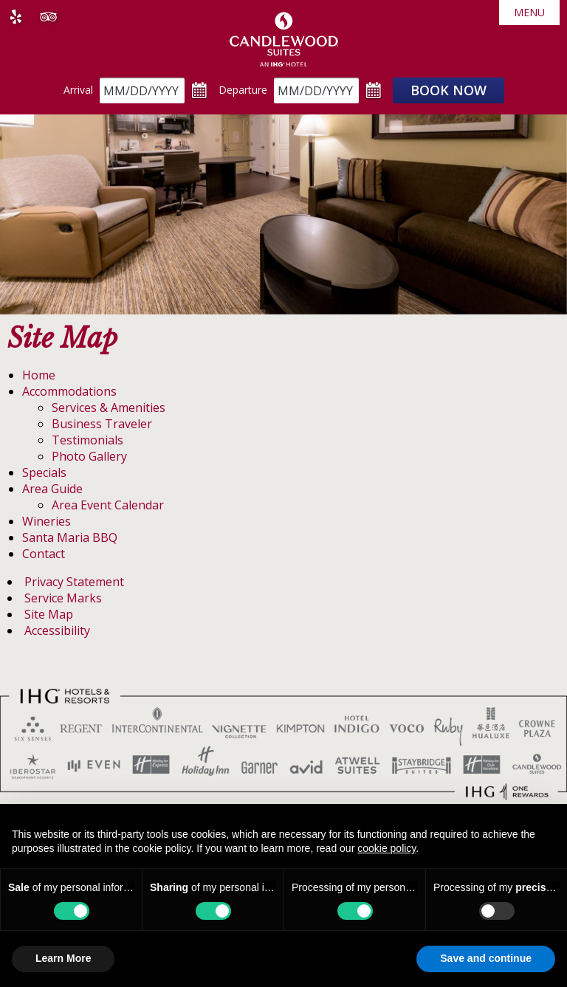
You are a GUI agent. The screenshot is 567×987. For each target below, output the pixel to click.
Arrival (78, 90)
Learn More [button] (63, 958)
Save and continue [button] (486, 958)
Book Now (448, 90)
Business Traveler (102, 424)
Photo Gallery (89, 456)
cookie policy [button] (386, 848)
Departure (243, 90)
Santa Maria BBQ (69, 537)
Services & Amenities (108, 407)
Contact (43, 554)
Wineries (46, 521)
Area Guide (52, 489)
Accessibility (57, 630)
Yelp (15, 17)
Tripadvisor (48, 17)
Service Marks (63, 598)
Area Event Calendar (108, 505)
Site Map (48, 614)
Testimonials (87, 440)
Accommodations (69, 391)
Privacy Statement (74, 582)
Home (38, 375)
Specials (44, 472)
